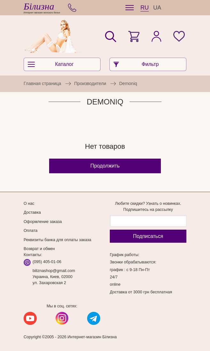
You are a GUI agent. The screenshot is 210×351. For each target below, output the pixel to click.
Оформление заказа (43, 221)
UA (157, 7)
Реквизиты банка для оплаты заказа (57, 240)
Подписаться (148, 236)
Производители (90, 83)
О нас (29, 203)
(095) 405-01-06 (47, 262)
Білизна (39, 6)
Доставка (32, 212)
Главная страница (42, 83)
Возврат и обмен (39, 249)
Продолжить (104, 165)
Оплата (30, 230)
